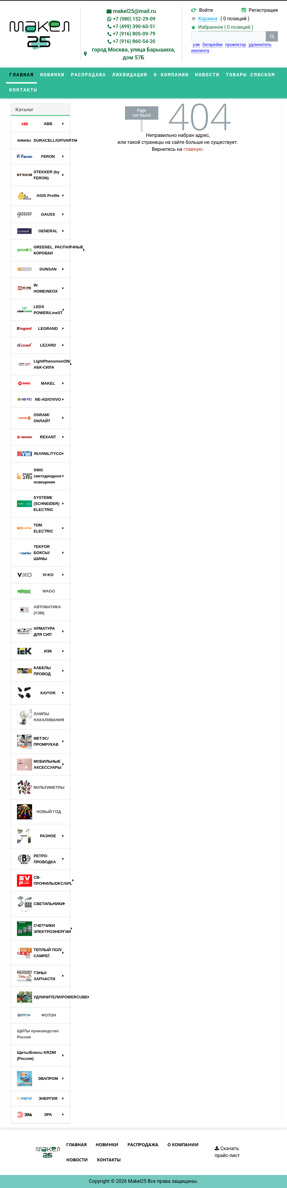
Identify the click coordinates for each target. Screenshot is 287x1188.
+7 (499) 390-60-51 (134, 26)
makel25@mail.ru (134, 11)
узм (196, 44)
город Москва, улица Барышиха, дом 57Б (133, 53)
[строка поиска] (228, 36)
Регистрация (263, 10)
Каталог (24, 109)
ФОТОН (36, 1015)
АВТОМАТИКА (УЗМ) (39, 610)
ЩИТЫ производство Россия (38, 1034)
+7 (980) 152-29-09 (134, 19)
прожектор (235, 44)
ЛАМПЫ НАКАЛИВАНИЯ (40, 717)
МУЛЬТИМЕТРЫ (40, 787)
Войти (206, 10)
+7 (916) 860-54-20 (134, 41)
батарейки (213, 44)
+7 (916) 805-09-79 (134, 34)
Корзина (207, 19)
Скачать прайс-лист (227, 1152)
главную (193, 149)
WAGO (36, 591)
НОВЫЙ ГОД (39, 811)
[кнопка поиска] (272, 36)
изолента (200, 50)
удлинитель (260, 44)
